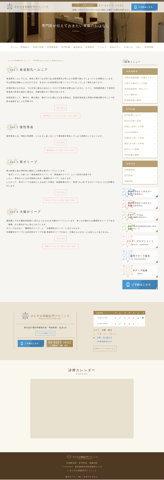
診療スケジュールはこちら (106, 349)
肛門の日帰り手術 (133, 121)
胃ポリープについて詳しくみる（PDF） (60, 203)
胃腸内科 (129, 181)
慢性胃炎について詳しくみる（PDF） (61, 152)
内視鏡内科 (130, 170)
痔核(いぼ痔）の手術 (134, 127)
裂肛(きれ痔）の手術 (134, 144)
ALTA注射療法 (131, 132)
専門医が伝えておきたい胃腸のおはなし (48, 60)
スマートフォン (90, 477)
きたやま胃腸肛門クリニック (19, 60)
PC (80, 477)
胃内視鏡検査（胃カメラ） (137, 89)
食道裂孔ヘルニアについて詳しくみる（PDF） (60, 116)
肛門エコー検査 (132, 149)
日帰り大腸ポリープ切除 (136, 83)
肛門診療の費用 (132, 155)
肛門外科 (129, 176)
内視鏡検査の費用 (133, 100)
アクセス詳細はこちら (45, 333)
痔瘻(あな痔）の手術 (134, 138)
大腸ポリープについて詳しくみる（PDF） (61, 250)
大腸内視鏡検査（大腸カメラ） (139, 78)
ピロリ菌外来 (131, 95)
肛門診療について (133, 115)
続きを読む (61, 108)
